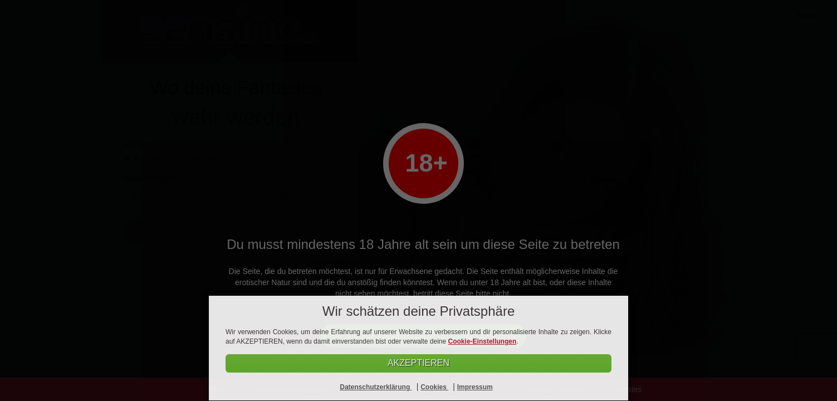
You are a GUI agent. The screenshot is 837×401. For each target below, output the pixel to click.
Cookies (434, 387)
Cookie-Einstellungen (482, 341)
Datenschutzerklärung (376, 387)
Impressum (475, 387)
